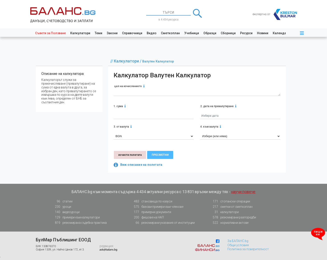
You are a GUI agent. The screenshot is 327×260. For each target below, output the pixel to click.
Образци (209, 33)
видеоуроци (66, 212)
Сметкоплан (170, 33)
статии (62, 201)
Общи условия (238, 245)
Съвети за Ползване (50, 33)
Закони (112, 33)
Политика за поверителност (248, 249)
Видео (151, 33)
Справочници (132, 33)
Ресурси (246, 33)
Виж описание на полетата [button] (138, 165)
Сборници (228, 33)
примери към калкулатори (76, 217)
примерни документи (151, 212)
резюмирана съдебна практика (79, 223)
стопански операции (230, 201)
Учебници (191, 33)
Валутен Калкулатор (158, 61)
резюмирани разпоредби (233, 217)
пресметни (160, 154)
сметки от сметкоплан (231, 207)
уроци (61, 207)
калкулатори (224, 212)
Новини (262, 33)
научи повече (243, 191)
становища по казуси (151, 201)
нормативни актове (229, 223)
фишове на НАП (147, 217)
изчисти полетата (130, 154)
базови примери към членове (157, 207)
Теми (98, 33)
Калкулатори (80, 33)
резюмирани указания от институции (163, 223)
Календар (280, 33)
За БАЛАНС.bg (237, 241)
